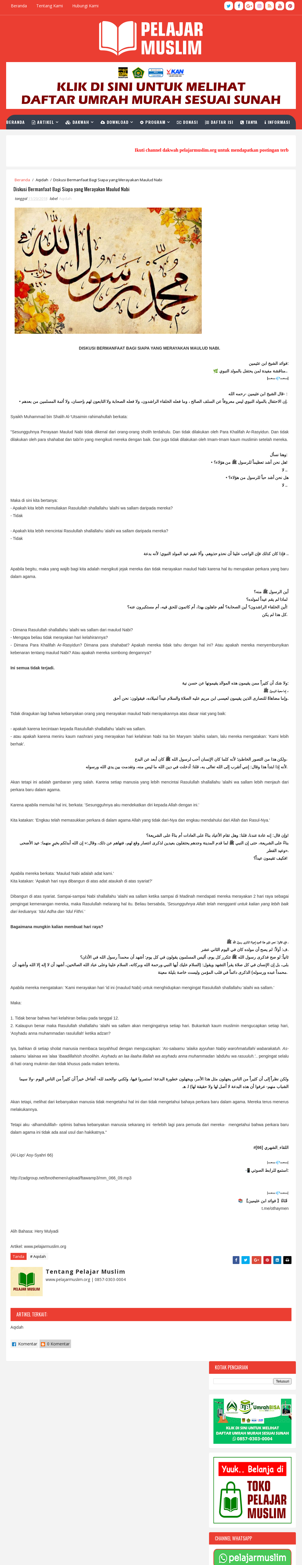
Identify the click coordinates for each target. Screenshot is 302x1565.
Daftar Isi (228, 119)
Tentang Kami (49, 5)
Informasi (31, 134)
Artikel (52, 119)
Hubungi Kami (85, 5)
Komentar (24, 1479)
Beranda (19, 5)
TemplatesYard (22, 1555)
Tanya (257, 119)
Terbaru (231, 774)
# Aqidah (38, 1395)
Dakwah (86, 119)
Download (123, 119)
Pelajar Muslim (67, 1555)
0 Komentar (55, 1479)
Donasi (196, 119)
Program (161, 119)
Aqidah (42, 179)
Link (58, 134)
